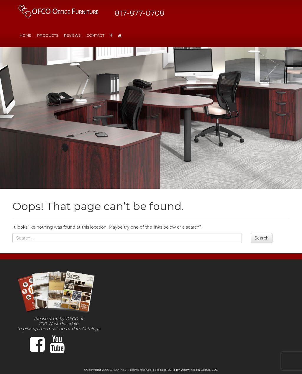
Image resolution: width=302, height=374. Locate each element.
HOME (25, 35)
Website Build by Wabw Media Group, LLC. (186, 370)
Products (47, 35)
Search (262, 238)
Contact (95, 35)
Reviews (72, 35)
